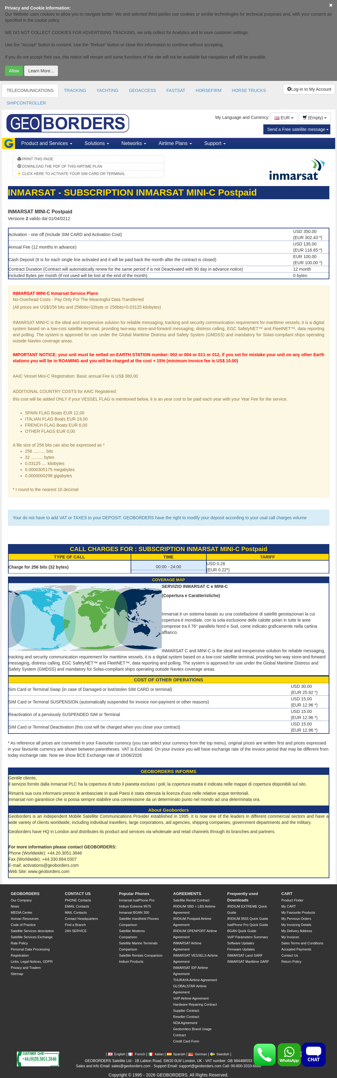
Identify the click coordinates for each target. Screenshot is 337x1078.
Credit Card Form (186, 1041)
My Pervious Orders (296, 918)
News (15, 906)
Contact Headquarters (81, 918)
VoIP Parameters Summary (247, 937)
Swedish (219, 1054)
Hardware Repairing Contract (195, 1004)
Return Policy (291, 961)
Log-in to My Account (309, 89)
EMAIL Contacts (77, 906)
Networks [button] (133, 143)
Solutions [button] (97, 143)
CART (287, 893)
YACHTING (107, 90)
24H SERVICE (76, 931)
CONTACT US (78, 893)
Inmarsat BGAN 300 (134, 912)
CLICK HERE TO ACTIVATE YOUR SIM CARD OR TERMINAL (71, 174)
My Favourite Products (298, 912)
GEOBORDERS (25, 893)
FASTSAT (176, 90)
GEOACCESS (142, 90)
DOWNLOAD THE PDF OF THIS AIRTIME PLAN (59, 166)
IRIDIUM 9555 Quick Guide (247, 918)
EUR (283, 117)
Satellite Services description (32, 931)
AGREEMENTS (187, 893)
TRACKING (75, 90)
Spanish (176, 1054)
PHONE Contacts (78, 900)
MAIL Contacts (76, 912)
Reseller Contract (186, 1017)
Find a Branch (75, 925)
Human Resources (25, 918)
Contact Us (289, 955)
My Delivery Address (296, 931)
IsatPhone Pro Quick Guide (247, 925)
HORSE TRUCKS (249, 90)
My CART (288, 906)
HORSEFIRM (208, 90)
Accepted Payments (296, 949)
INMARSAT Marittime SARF (248, 961)
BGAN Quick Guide (241, 931)
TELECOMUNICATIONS (30, 90)
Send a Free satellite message (298, 129)
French (136, 1054)
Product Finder (292, 900)
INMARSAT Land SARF (245, 955)
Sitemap (17, 974)
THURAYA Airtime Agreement (195, 980)
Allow (14, 70)
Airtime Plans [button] (175, 143)
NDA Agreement (185, 1023)
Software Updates (240, 943)
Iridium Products (131, 961)
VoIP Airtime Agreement (191, 998)
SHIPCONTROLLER (26, 103)
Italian (156, 1054)
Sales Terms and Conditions (302, 943)
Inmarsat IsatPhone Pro (137, 900)
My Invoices (290, 937)
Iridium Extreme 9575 (135, 906)
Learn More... (41, 70)
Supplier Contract (186, 1010)
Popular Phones (134, 893)
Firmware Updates (241, 949)
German (197, 1054)
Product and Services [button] (46, 143)
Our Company (21, 900)
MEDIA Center (21, 912)
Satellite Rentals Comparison (141, 955)
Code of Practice (23, 925)
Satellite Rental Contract (191, 900)
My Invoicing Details (296, 925)
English (116, 1054)
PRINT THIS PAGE (35, 159)
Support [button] (215, 143)
